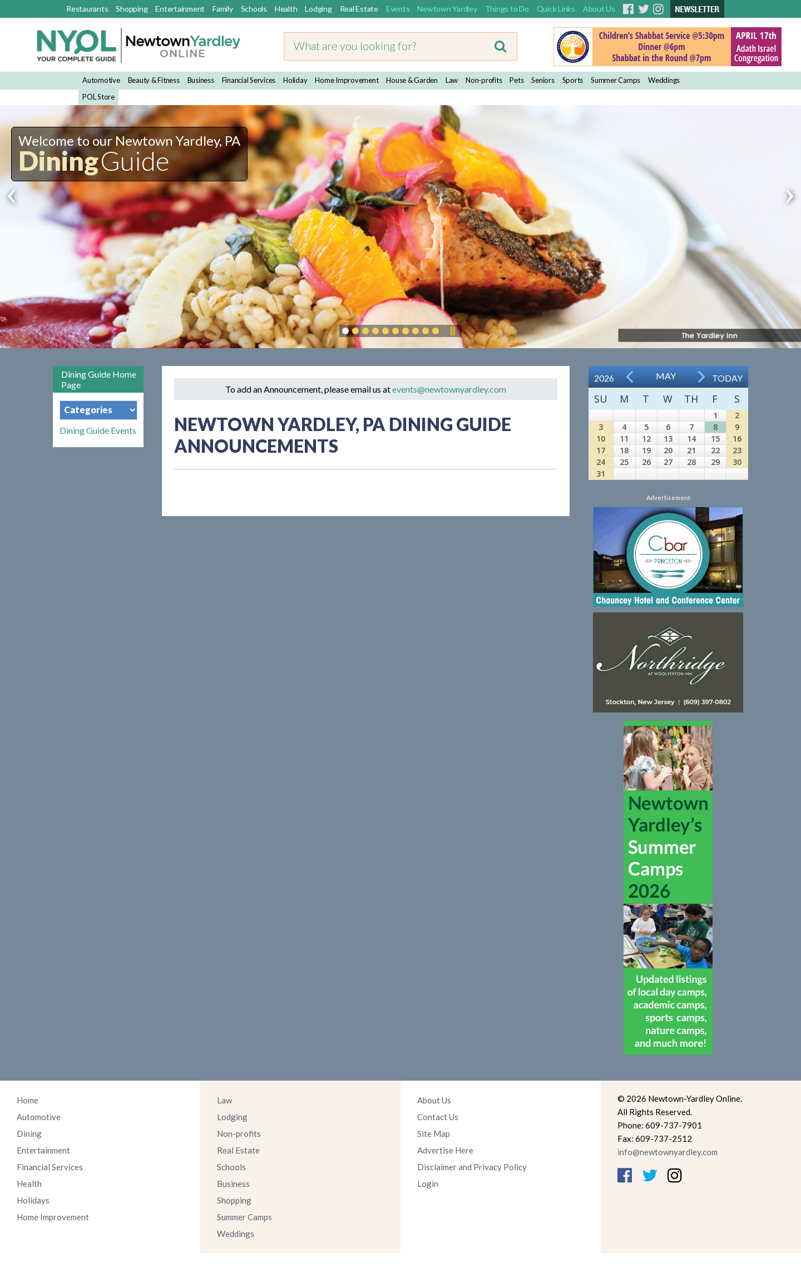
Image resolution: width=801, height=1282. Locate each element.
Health (286, 8)
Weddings (664, 80)
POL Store (98, 96)
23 (737, 450)
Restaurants (87, 8)
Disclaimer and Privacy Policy (472, 1167)
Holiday (295, 80)
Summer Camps (615, 80)
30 (737, 462)
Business (200, 80)
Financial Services (249, 80)
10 (600, 438)
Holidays (33, 1200)
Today (727, 378)
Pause (452, 331)
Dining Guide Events (98, 430)
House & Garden (412, 80)
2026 (604, 378)
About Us (599, 8)
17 (600, 450)
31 (600, 473)
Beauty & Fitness (154, 80)
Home (27, 1100)
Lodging (318, 8)
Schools (254, 8)
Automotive (101, 80)
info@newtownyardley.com (667, 1152)
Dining (29, 1133)
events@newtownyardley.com (449, 389)
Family (222, 8)
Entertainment (180, 8)
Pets (516, 80)
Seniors (542, 80)
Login (427, 1184)
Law (452, 80)
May (666, 375)
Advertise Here (445, 1150)
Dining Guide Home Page (98, 379)
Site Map (433, 1133)
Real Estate (359, 8)
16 (737, 438)
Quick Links (556, 8)
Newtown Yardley (447, 8)
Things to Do (507, 8)
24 (600, 462)
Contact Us (437, 1117)
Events (398, 8)
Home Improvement (346, 80)
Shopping (131, 8)
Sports (573, 80)
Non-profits (484, 80)
